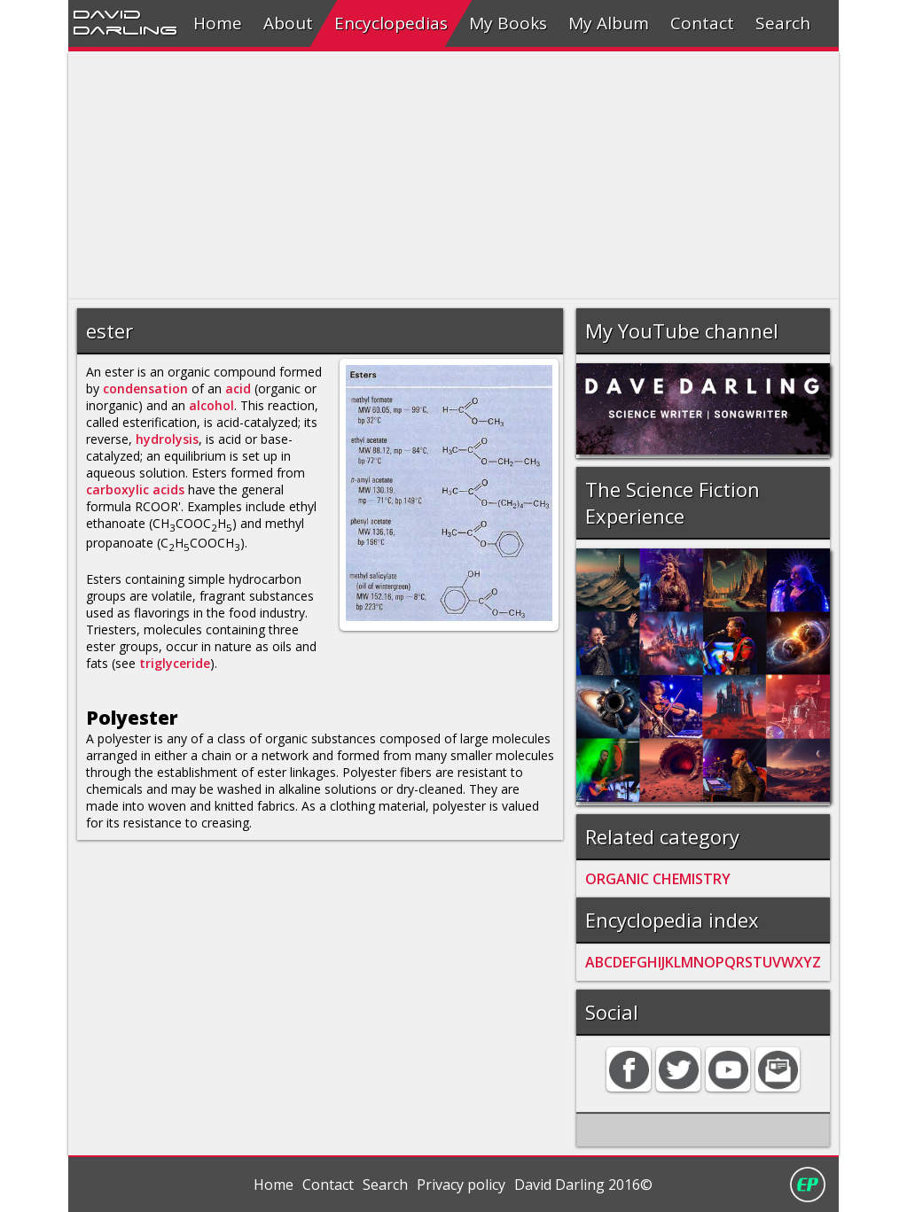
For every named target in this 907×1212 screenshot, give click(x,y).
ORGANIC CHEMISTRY (658, 879)
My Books (508, 23)
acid (238, 388)
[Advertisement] (454, 175)
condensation (145, 388)
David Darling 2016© (583, 1184)
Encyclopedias (391, 23)
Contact (702, 23)
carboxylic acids (135, 489)
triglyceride (174, 663)
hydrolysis (167, 439)
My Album (608, 23)
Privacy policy (461, 1184)
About (288, 23)
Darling (125, 29)
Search (782, 23)
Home (217, 23)
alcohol (211, 405)
